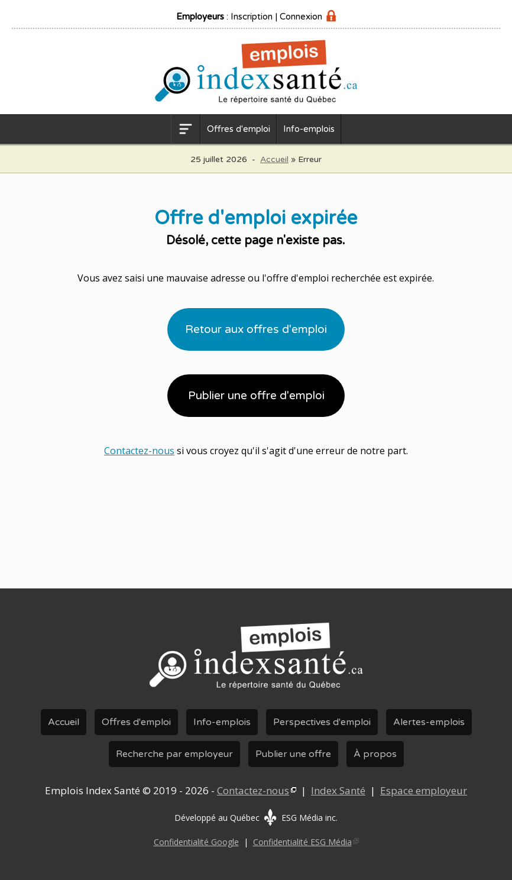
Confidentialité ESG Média (302, 841)
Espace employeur (423, 790)
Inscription (252, 16)
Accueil (274, 159)
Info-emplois (309, 129)
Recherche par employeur (174, 754)
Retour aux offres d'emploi (256, 329)
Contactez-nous (139, 450)
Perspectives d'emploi (322, 722)
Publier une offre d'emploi (256, 395)
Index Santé (338, 790)
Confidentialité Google (196, 841)
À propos (375, 754)
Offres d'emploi (238, 129)
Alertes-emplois (429, 722)
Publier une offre (293, 754)
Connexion (301, 16)
